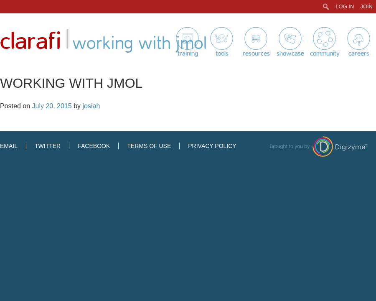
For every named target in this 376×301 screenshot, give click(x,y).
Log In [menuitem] (344, 6)
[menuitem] (326, 6)
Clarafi (30, 41)
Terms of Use (149, 146)
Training (188, 53)
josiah (91, 106)
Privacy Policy (212, 146)
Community (325, 53)
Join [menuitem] (366, 6)
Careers (358, 53)
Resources (256, 53)
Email (9, 146)
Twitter (48, 146)
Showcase (290, 53)
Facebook (94, 146)
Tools (222, 53)
